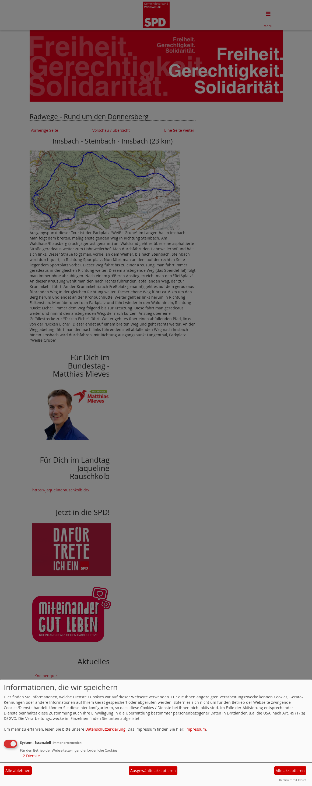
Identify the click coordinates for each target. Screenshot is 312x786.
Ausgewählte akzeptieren (153, 770)
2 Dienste (30, 755)
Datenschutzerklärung (105, 729)
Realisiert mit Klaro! (292, 780)
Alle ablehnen (17, 770)
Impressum (195, 729)
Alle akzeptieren (290, 770)
